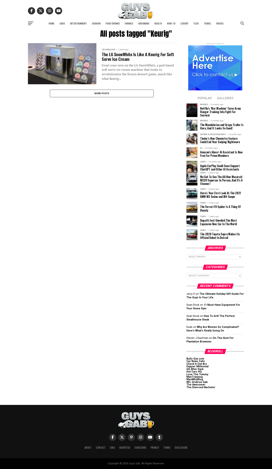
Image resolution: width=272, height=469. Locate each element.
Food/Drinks (113, 23)
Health (158, 23)
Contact (101, 447)
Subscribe (140, 447)
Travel (207, 23)
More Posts (101, 93)
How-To (171, 23)
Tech (196, 23)
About (88, 447)
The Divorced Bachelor (200, 387)
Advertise (124, 447)
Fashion (96, 23)
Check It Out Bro (196, 363)
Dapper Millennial (197, 366)
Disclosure (181, 447)
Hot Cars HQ (194, 371)
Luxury (184, 23)
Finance (129, 23)
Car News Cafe (195, 361)
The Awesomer (195, 384)
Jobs (112, 447)
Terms (166, 447)
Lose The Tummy (197, 374)
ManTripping (194, 376)
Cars (62, 23)
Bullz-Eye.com (195, 358)
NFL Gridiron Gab (197, 382)
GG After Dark (195, 369)
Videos (219, 23)
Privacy (155, 447)
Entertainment (78, 23)
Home (51, 23)
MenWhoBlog (194, 379)
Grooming (143, 23)
